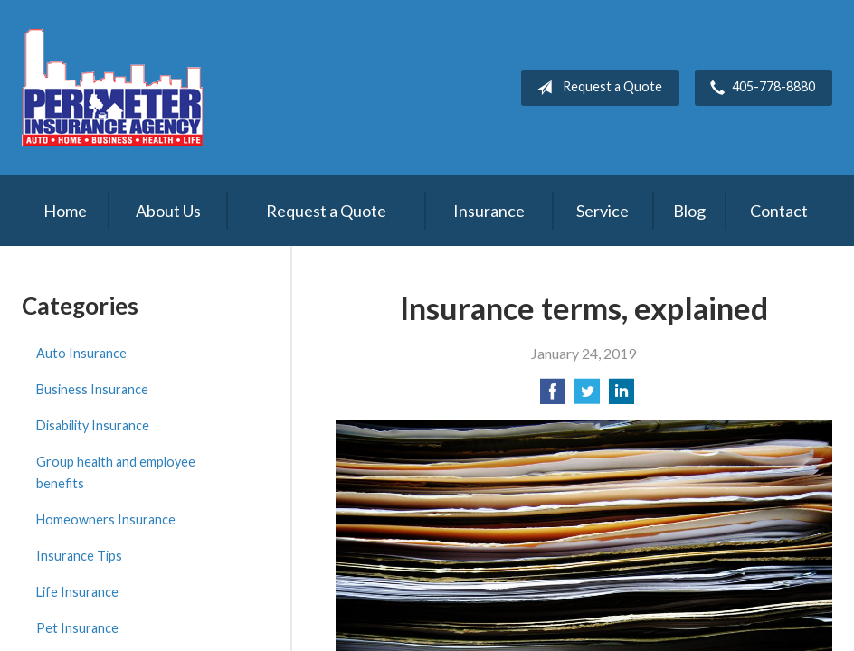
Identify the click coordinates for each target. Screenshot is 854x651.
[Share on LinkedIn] (621, 396)
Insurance (489, 211)
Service (602, 211)
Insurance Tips (79, 555)
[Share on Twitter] (587, 396)
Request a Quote (595, 88)
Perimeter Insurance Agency (112, 87)
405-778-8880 (759, 88)
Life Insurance (77, 591)
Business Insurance (92, 389)
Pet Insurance (77, 628)
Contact (779, 211)
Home (65, 211)
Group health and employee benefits (115, 472)
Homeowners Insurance (106, 519)
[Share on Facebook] (552, 396)
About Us (168, 211)
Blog (689, 211)
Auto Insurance (81, 353)
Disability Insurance (92, 425)
